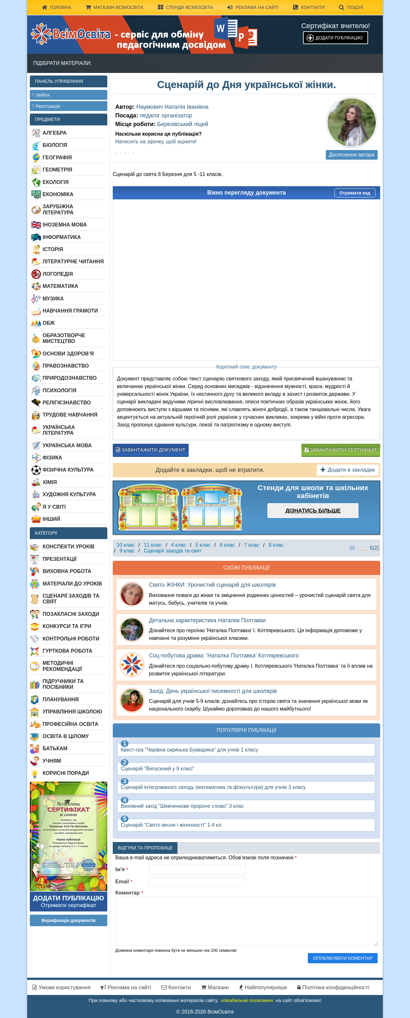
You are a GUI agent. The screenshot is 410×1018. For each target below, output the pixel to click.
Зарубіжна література (58, 209)
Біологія (55, 145)
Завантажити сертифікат (341, 449)
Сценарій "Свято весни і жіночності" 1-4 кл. (172, 825)
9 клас (127, 550)
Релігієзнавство (67, 402)
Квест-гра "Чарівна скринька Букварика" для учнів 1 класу (189, 749)
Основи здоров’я (68, 353)
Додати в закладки (348, 470)
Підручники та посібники (63, 684)
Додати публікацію (339, 37)
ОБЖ (49, 323)
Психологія (60, 390)
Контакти (308, 7)
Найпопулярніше (263, 987)
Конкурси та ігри (67, 626)
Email (123, 881)
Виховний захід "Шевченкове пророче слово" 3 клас (182, 806)
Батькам (55, 748)
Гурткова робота (67, 651)
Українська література (59, 430)
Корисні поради (66, 773)
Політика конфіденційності (333, 987)
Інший (51, 519)
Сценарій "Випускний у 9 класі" (157, 768)
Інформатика (62, 237)
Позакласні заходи (71, 614)
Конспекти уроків (68, 546)
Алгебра (55, 133)
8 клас (275, 545)
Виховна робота (67, 571)
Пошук (351, 7)
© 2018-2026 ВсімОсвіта (205, 1011)
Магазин (215, 987)
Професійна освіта (70, 724)
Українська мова (67, 445)
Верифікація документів (69, 920)
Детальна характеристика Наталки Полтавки (207, 620)
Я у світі (54, 507)
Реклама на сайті (253, 7)
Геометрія (57, 169)
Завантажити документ (150, 449)
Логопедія (58, 274)
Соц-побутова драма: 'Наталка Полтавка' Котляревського (224, 655)
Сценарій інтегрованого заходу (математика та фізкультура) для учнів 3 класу (213, 787)
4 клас (178, 545)
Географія (57, 157)
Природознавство (70, 378)
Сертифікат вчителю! (335, 26)
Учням (52, 761)
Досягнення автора (351, 154)
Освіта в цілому (66, 736)
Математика (60, 286)
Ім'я (121, 869)
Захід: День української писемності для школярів (213, 691)
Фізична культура (68, 470)
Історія (53, 249)
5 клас (202, 545)
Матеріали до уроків (72, 583)
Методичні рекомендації (62, 666)
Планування (61, 699)
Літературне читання (73, 261)
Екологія (56, 182)
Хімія (50, 482)
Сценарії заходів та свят (71, 598)
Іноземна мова (65, 224)
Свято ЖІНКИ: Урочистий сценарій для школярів (212, 585)
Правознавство (66, 366)
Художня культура (69, 494)
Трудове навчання (70, 415)
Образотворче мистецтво (64, 338)
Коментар (129, 892)
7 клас (251, 545)
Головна (56, 7)
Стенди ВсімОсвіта (185, 7)
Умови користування (61, 987)
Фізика (52, 457)
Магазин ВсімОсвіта (115, 7)
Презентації (60, 559)
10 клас (126, 545)
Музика (53, 298)
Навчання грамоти (70, 311)
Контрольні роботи (71, 638)
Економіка (58, 194)
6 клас (227, 545)
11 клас (153, 545)
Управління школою (72, 711)
